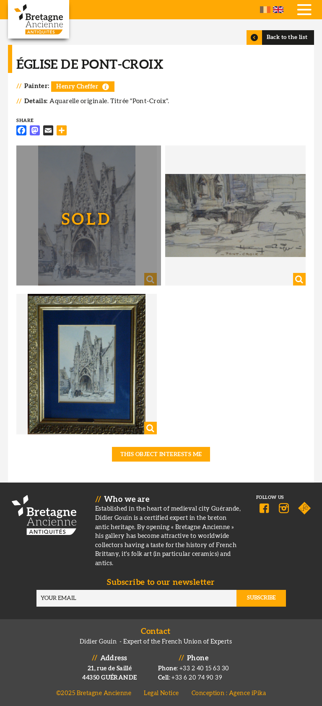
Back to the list (287, 37)
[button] (86, 215)
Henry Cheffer (77, 86)
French (265, 9)
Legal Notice (161, 693)
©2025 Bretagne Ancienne (94, 693)
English (278, 9)
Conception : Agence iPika (229, 693)
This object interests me (161, 454)
